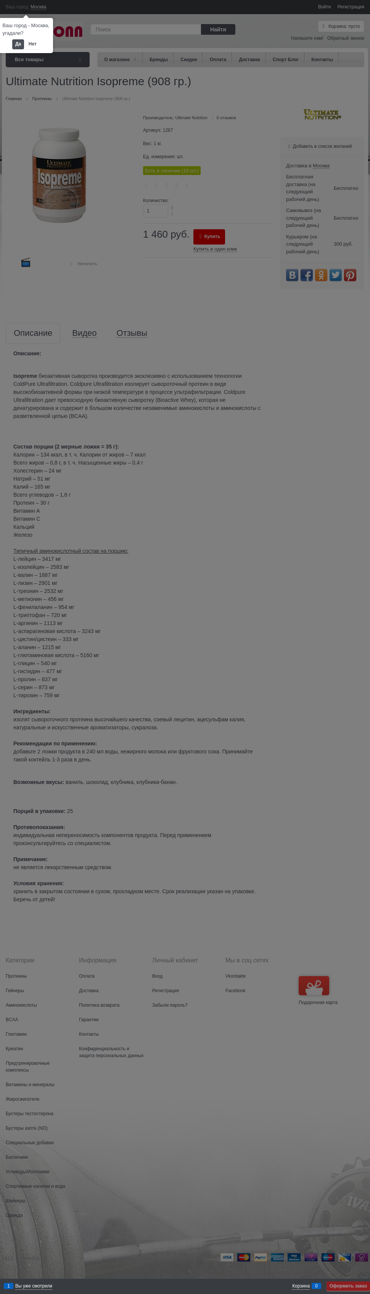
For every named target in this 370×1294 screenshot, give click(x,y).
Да (18, 44)
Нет (33, 44)
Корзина (301, 1286)
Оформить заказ (348, 1286)
